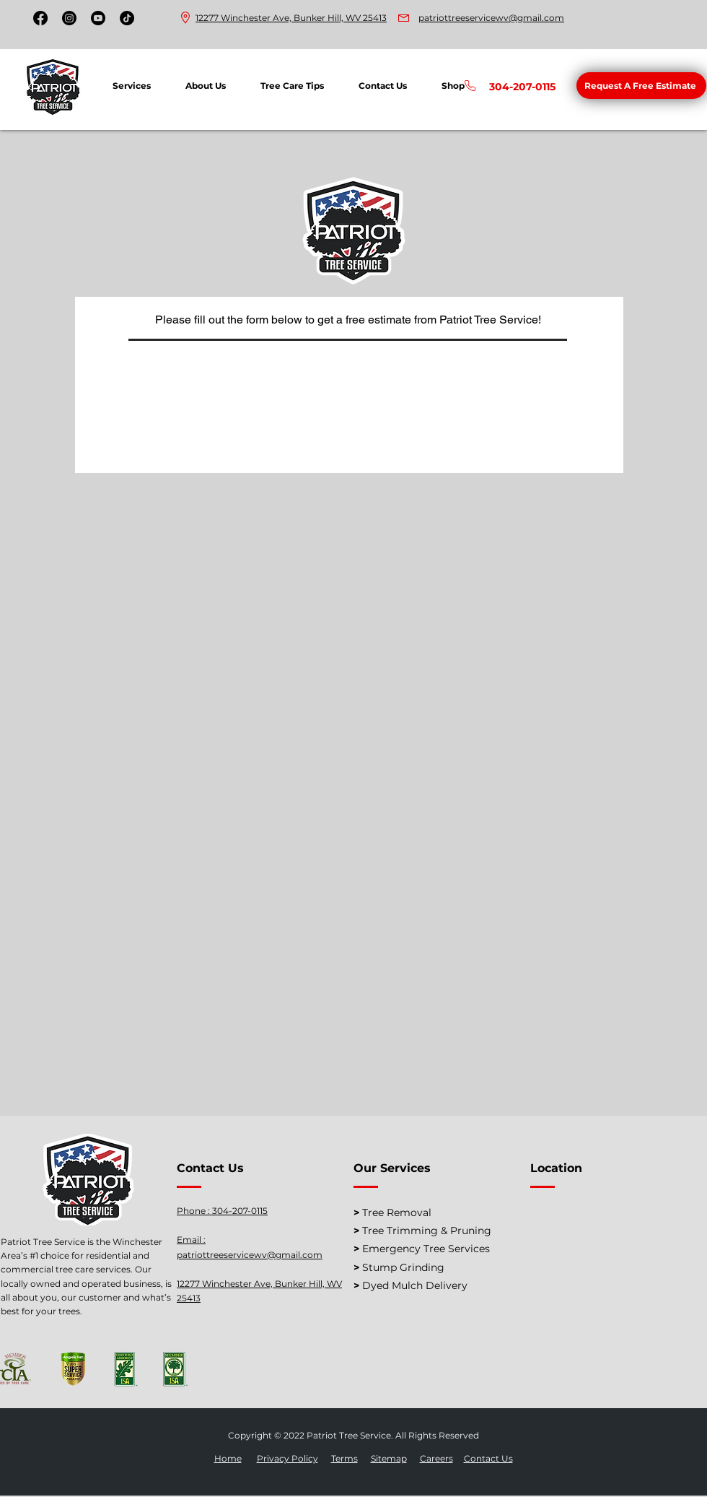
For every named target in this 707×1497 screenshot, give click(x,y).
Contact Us (488, 1458)
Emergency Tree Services (426, 1248)
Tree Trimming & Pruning (426, 1230)
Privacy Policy (287, 1458)
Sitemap (389, 1458)
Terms (344, 1458)
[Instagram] (69, 18)
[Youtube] (98, 18)
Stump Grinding (403, 1267)
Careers (436, 1458)
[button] (641, 85)
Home (228, 1458)
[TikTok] (127, 18)
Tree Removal (396, 1212)
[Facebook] (40, 18)
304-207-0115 (240, 1210)
